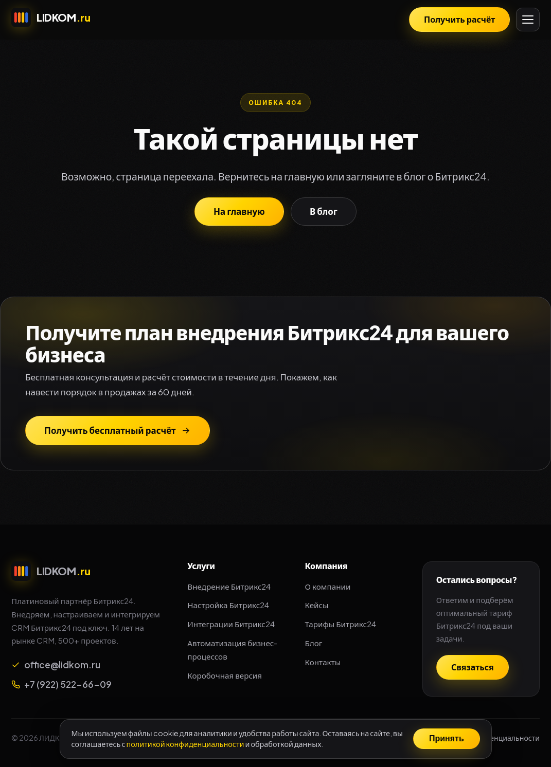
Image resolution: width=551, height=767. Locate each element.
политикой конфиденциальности (185, 743)
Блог (314, 643)
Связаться (472, 667)
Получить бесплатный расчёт (117, 430)
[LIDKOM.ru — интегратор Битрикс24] (50, 17)
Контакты (323, 662)
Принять (446, 738)
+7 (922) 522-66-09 (61, 684)
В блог (323, 211)
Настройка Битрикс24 (228, 605)
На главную (239, 211)
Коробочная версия (224, 675)
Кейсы (317, 605)
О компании (328, 586)
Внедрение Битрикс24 (229, 586)
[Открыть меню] (528, 19)
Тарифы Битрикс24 (340, 624)
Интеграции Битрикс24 (230, 624)
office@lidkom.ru (55, 664)
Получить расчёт (459, 19)
